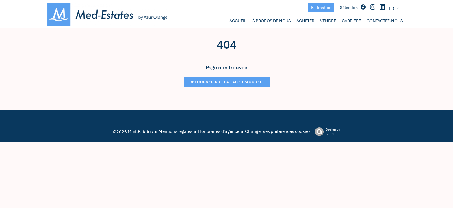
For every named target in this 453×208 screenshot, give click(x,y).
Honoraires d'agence (218, 131)
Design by (326, 131)
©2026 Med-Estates (133, 132)
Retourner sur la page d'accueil (227, 82)
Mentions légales (175, 131)
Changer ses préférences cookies (278, 131)
